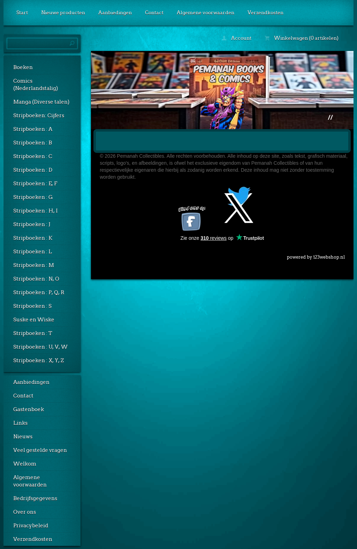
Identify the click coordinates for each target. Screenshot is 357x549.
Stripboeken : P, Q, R (38, 292)
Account (236, 38)
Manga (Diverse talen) (41, 102)
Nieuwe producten (63, 12)
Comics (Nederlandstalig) (35, 84)
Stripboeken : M (33, 265)
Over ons (24, 512)
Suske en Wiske (33, 320)
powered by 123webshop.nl (316, 255)
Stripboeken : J (31, 224)
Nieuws (22, 436)
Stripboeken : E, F (35, 183)
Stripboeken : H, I (35, 211)
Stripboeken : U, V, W (40, 347)
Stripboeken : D (32, 170)
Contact (154, 12)
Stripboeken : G (33, 197)
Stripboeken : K (32, 238)
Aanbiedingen (115, 12)
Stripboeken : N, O (36, 279)
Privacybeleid (30, 525)
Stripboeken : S (32, 306)
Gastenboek (28, 409)
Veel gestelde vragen (40, 450)
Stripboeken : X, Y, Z (38, 360)
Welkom (24, 464)
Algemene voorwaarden (205, 12)
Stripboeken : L (32, 251)
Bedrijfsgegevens (35, 498)
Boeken (23, 67)
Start (22, 12)
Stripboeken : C (32, 156)
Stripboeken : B (32, 143)
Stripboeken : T (32, 333)
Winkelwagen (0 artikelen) (302, 38)
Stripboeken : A (32, 129)
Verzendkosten (265, 12)
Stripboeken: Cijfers (38, 115)
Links (20, 423)
